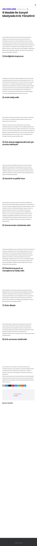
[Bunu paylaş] (6, 386)
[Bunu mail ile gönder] (3, 386)
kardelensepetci (18, 394)
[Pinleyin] (12, 386)
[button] (35, 4)
